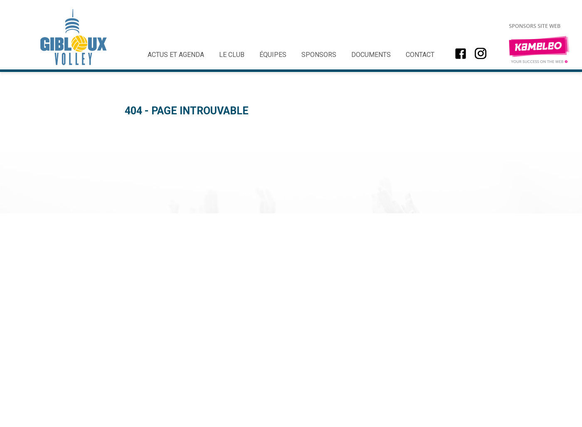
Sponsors (318, 55)
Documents (371, 55)
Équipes (272, 55)
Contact (420, 55)
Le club (231, 55)
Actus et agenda (176, 55)
